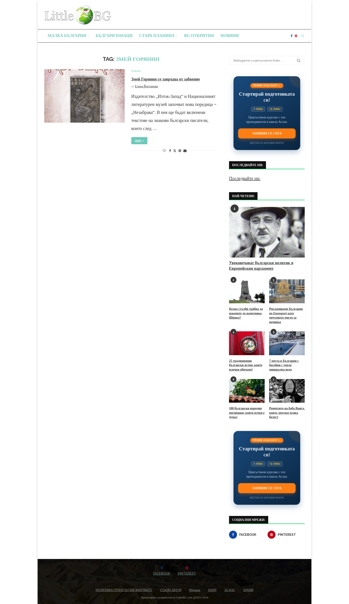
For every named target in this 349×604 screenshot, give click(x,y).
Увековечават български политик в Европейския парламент (261, 266)
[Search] (302, 35)
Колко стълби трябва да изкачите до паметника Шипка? (246, 313)
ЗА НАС (229, 590)
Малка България (67, 35)
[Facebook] (291, 35)
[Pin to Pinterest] (180, 151)
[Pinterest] (296, 35)
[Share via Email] (185, 151)
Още (139, 140)
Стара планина (157, 35)
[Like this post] (164, 151)
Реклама (194, 590)
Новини (230, 35)
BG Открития (199, 35)
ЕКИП (212, 590)
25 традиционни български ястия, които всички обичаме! (245, 365)
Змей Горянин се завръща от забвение (165, 79)
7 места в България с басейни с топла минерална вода (284, 365)
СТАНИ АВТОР (171, 590)
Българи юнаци (114, 35)
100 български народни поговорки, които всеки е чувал (246, 413)
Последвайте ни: (244, 178)
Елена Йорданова (146, 86)
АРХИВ (248, 590)
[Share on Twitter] (174, 151)
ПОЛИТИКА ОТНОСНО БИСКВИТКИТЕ (124, 590)
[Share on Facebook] (170, 151)
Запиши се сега (267, 133)
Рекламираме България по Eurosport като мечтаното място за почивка (286, 315)
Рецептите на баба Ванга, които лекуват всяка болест (287, 413)
